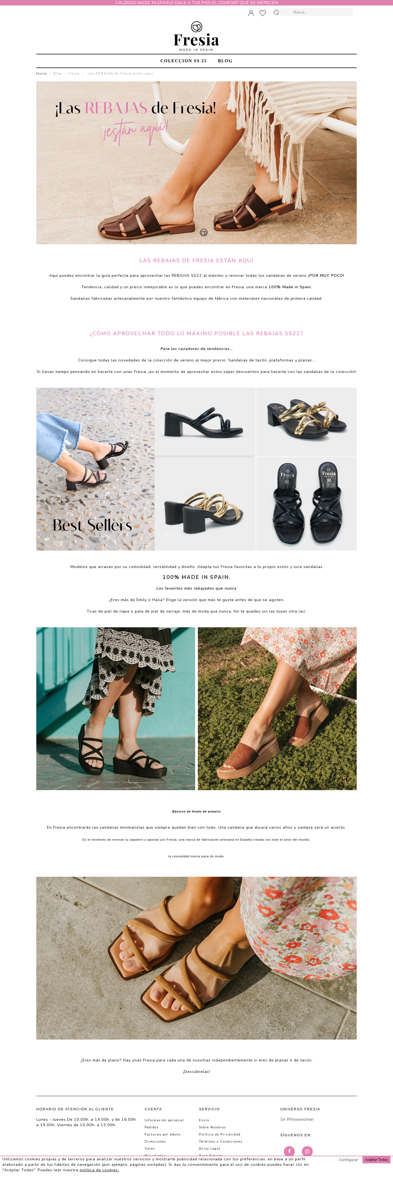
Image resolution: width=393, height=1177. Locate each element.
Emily (141, 599)
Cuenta (153, 1109)
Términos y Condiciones (220, 1142)
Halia (157, 599)
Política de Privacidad (220, 1134)
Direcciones (155, 1142)
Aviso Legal (210, 1149)
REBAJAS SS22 (187, 275)
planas (305, 360)
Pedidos (152, 1127)
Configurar (348, 1160)
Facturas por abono (163, 1134)
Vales (150, 1149)
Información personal (164, 1120)
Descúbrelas (196, 1071)
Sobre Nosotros (212, 1127)
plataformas (281, 360)
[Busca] (316, 11)
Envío (204, 1120)
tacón (261, 360)
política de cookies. (99, 1170)
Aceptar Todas (376, 1159)
